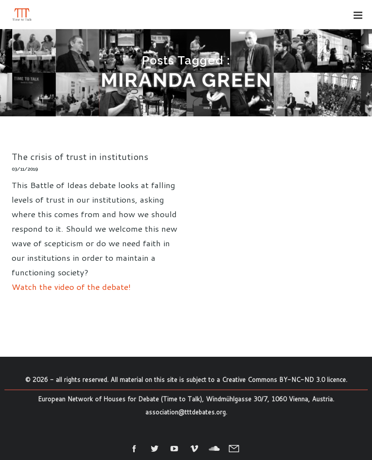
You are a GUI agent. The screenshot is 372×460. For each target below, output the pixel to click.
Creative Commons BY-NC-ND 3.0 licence (284, 379)
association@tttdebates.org (185, 412)
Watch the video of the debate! (71, 286)
